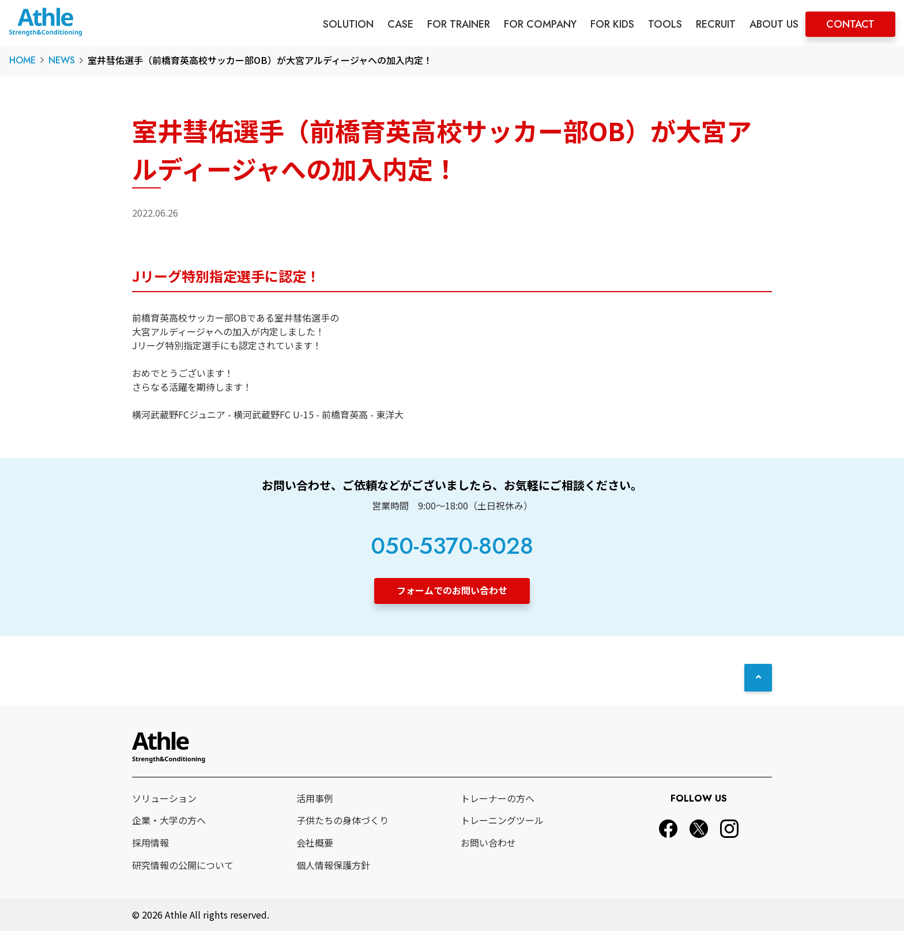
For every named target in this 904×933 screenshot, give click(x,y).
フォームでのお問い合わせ (452, 591)
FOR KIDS (612, 24)
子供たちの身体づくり (342, 822)
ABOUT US (773, 24)
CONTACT (850, 24)
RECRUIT (716, 24)
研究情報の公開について (182, 867)
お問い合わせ (488, 844)
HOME (22, 60)
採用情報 (150, 844)
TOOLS (665, 24)
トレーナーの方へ (497, 800)
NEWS (61, 60)
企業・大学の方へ (169, 822)
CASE (400, 24)
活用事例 (314, 800)
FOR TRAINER (458, 24)
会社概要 (314, 844)
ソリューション (164, 800)
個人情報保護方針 (333, 867)
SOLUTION (348, 24)
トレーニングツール (502, 822)
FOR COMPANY (540, 24)
